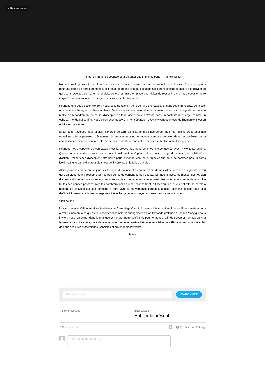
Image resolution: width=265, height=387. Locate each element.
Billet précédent (69, 310)
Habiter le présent (151, 315)
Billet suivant (142, 310)
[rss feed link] (170, 327)
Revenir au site (17, 8)
